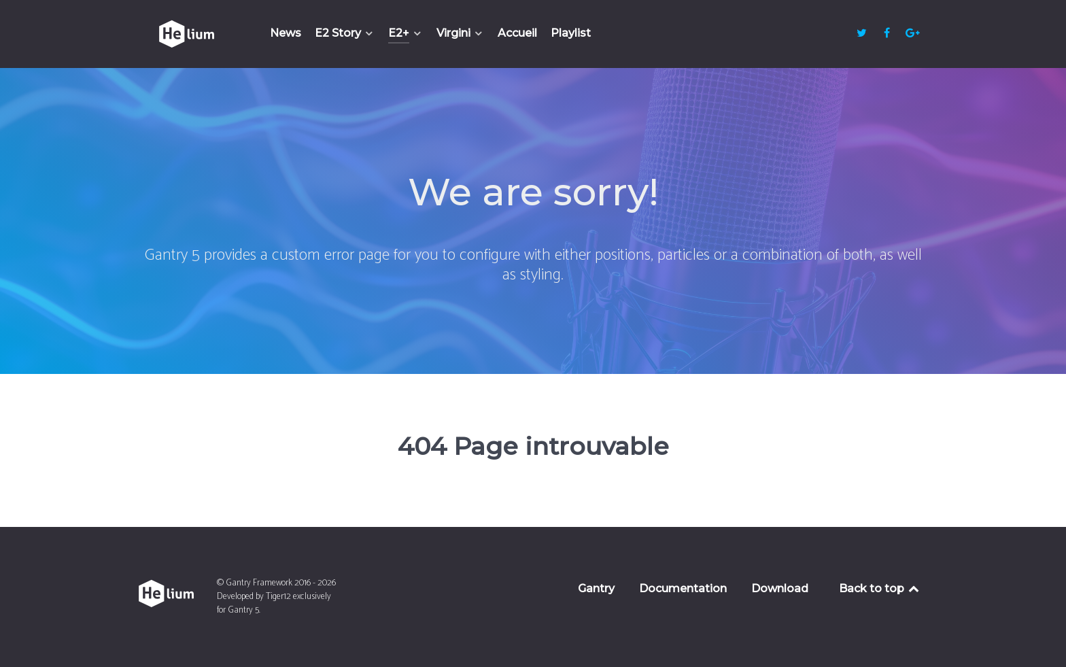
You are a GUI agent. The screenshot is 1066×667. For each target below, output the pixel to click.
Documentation (683, 588)
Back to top (880, 588)
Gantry (596, 588)
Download (779, 588)
